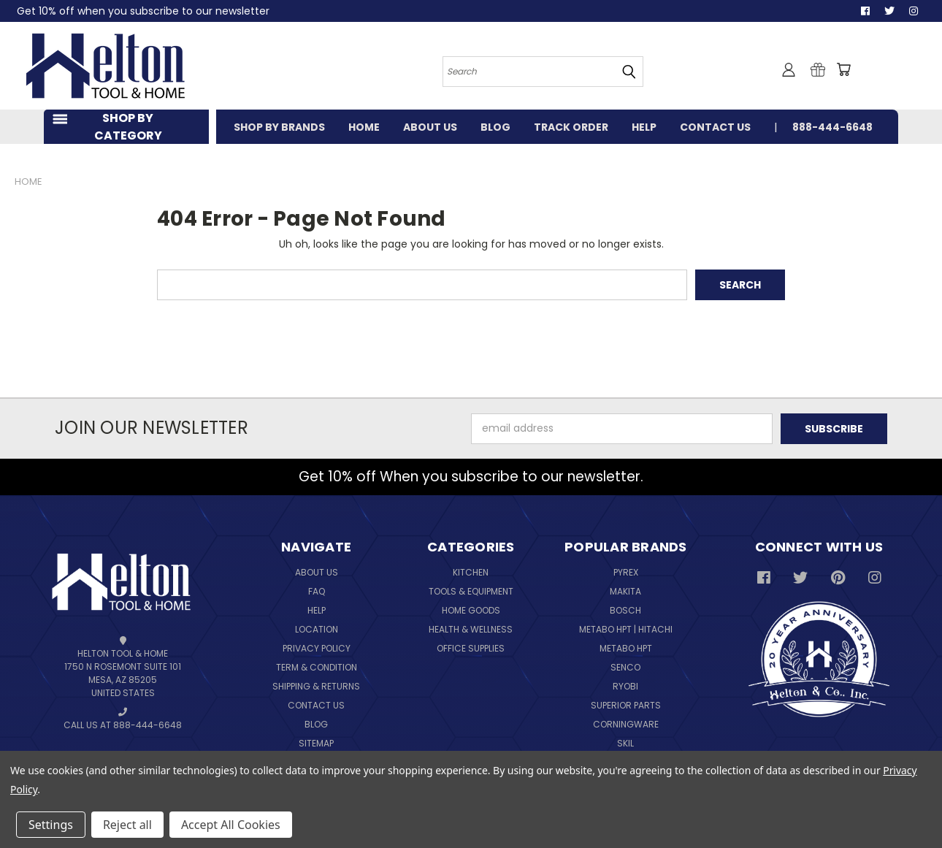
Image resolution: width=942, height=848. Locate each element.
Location (316, 629)
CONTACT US (715, 127)
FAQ (316, 591)
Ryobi (625, 686)
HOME (364, 127)
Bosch (625, 610)
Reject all (127, 825)
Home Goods (471, 610)
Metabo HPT (626, 648)
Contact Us (316, 705)
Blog (316, 724)
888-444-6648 (832, 127)
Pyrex (625, 572)
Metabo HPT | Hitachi (626, 629)
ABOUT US (430, 127)
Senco (625, 667)
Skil (625, 743)
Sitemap (316, 743)
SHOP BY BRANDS (279, 127)
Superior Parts (626, 705)
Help (316, 610)
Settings (50, 825)
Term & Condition (316, 667)
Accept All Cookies (230, 825)
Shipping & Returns (316, 686)
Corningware (626, 724)
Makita (625, 591)
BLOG (495, 127)
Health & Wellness (471, 629)
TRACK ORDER (571, 127)
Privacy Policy (317, 648)
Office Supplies (471, 648)
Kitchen (471, 572)
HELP (644, 127)
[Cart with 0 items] (843, 69)
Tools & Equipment (471, 591)
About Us (316, 572)
